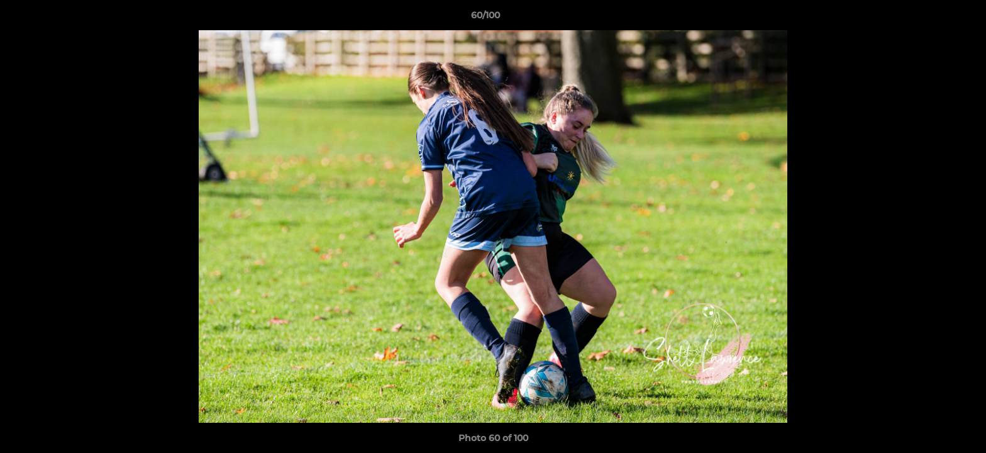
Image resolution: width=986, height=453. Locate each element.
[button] (933, 18)
